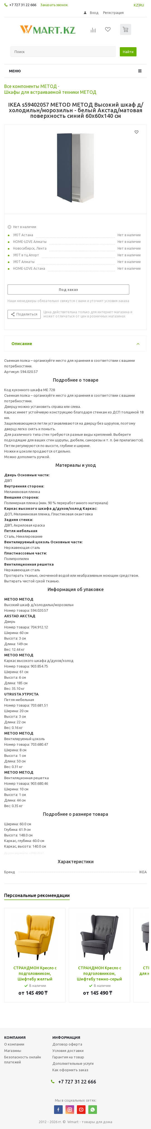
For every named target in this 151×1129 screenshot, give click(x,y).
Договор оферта (67, 1044)
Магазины (12, 1051)
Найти (128, 52)
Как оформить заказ (70, 1070)
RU (141, 5)
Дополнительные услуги (73, 1063)
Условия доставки (68, 1051)
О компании (14, 1044)
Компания (15, 1037)
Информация (66, 1037)
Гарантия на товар (68, 1057)
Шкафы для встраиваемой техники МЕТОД (50, 92)
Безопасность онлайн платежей (22, 1059)
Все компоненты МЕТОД (30, 86)
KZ (136, 5)
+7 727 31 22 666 (22, 5)
